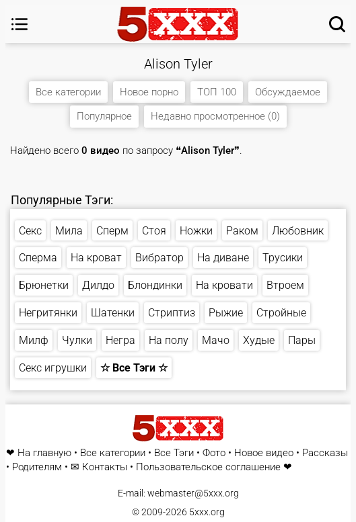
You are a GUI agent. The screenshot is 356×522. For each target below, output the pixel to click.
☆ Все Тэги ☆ (134, 367)
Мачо (215, 340)
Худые (259, 340)
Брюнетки (44, 285)
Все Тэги (174, 453)
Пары (302, 340)
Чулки (77, 340)
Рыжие (226, 312)
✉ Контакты (99, 467)
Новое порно (149, 92)
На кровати (224, 285)
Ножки (196, 230)
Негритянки (48, 312)
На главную (44, 453)
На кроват (96, 257)
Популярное (104, 116)
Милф (33, 340)
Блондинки (155, 285)
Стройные (281, 312)
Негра (120, 340)
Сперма (38, 257)
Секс (30, 230)
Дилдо (98, 285)
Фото (214, 453)
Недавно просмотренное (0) (215, 116)
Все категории (68, 92)
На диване (223, 257)
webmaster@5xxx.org (193, 493)
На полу (168, 340)
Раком (242, 230)
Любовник (298, 230)
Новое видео (263, 453)
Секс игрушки (53, 367)
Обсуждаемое (287, 92)
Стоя (154, 230)
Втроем (285, 285)
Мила (69, 230)
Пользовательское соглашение (208, 467)
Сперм (112, 230)
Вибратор (159, 257)
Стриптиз (171, 312)
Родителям (37, 467)
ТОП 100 (216, 92)
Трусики (282, 257)
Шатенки (113, 312)
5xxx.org (207, 512)
